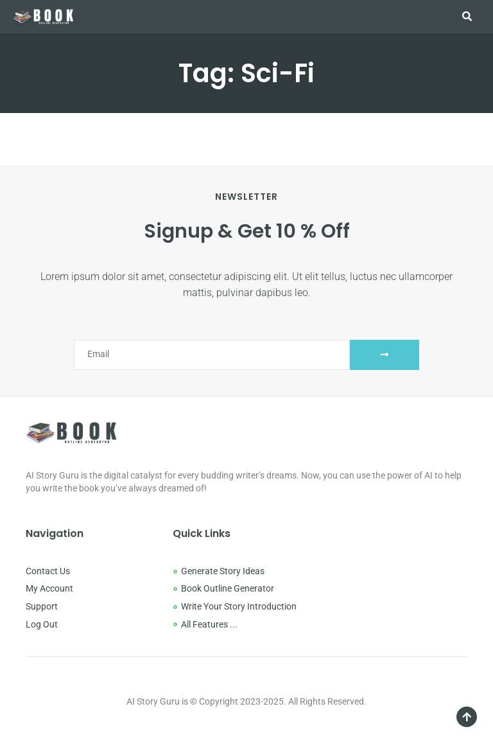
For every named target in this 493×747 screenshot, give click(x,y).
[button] (466, 16)
